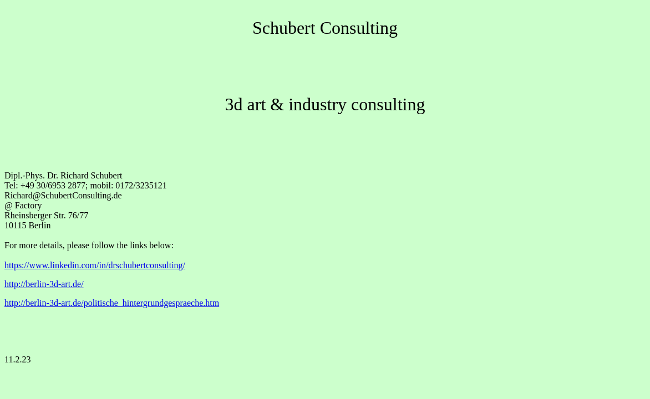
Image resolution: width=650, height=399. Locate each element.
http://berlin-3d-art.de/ (44, 284)
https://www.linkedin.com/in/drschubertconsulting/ (94, 265)
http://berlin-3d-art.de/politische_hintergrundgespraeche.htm (111, 303)
